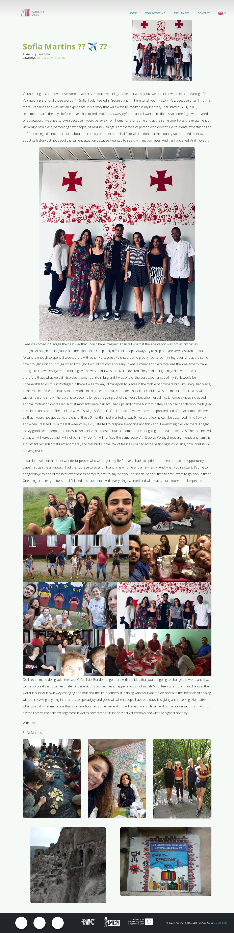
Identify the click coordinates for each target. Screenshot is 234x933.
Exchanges (181, 13)
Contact (204, 13)
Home (133, 13)
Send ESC (42, 57)
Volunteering (155, 13)
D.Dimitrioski (220, 922)
